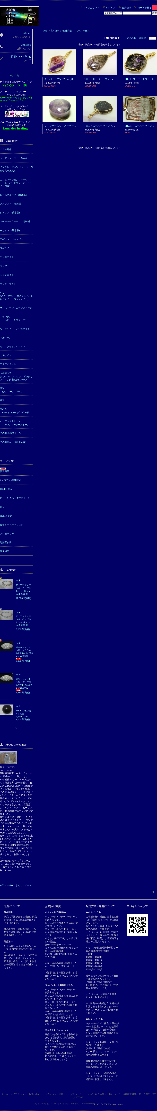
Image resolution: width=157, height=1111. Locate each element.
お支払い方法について (81, 1094)
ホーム (4, 1094)
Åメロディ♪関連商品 (61, 30)
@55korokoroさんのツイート (15, 885)
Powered (102, 1103)
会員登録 (126, 7)
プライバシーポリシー (56, 1094)
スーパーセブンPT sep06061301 (63, 79)
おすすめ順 (130, 38)
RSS (154, 1094)
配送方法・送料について (107, 1094)
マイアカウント (91, 7)
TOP (45, 30)
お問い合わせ (36, 1094)
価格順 (142, 38)
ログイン (110, 7)
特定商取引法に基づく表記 (136, 1094)
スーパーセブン (84, 30)
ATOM (79, 1097)
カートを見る (147, 7)
